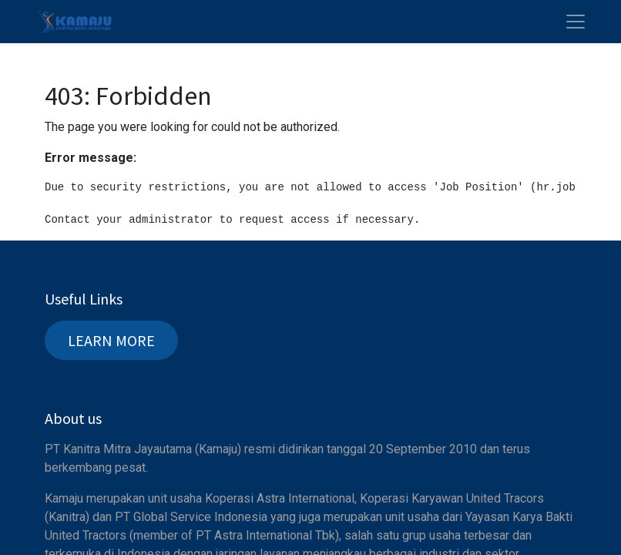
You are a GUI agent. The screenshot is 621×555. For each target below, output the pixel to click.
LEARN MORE (111, 340)
